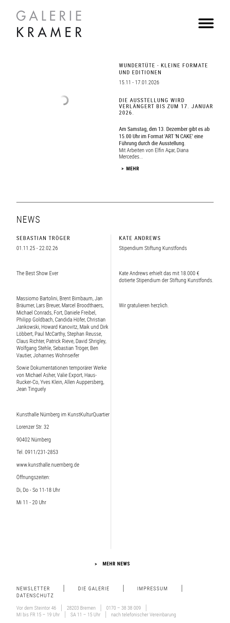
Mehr (132, 168)
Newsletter (33, 588)
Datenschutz (35, 595)
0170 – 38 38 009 (123, 607)
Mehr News (116, 563)
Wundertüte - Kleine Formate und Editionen (163, 69)
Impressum (152, 588)
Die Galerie (94, 588)
